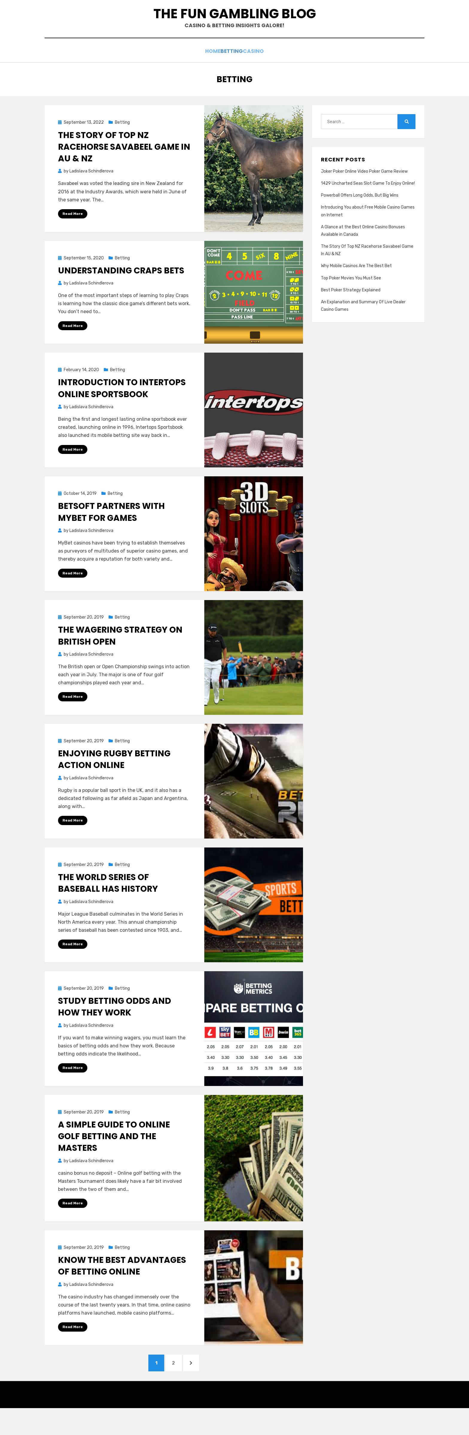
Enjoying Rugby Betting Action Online (114, 781)
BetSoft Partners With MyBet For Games (111, 533)
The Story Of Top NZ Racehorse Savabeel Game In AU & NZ (124, 167)
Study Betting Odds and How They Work (114, 1029)
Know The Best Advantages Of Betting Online (122, 1289)
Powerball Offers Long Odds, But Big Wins (359, 216)
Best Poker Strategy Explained (350, 310)
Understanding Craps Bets (121, 291)
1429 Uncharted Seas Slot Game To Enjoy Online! (368, 203)
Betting (232, 73)
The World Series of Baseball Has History (108, 905)
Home (205, 73)
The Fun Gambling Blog (234, 24)
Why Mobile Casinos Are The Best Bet (356, 286)
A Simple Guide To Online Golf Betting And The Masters (114, 1159)
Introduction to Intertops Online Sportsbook (122, 409)
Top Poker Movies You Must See (351, 298)
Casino (261, 73)
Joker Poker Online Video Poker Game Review (364, 192)
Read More (73, 234)
